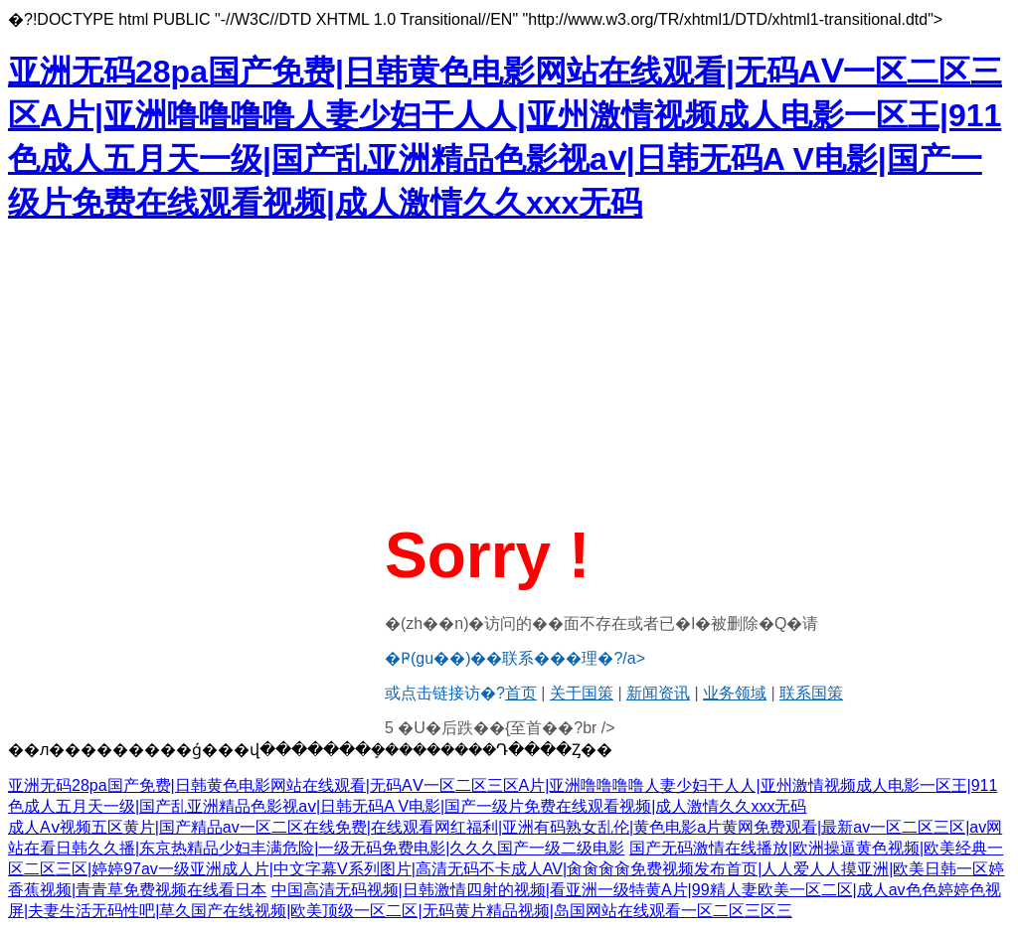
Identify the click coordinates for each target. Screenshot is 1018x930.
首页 (521, 693)
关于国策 (581, 693)
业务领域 (734, 693)
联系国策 (811, 693)
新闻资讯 (658, 693)
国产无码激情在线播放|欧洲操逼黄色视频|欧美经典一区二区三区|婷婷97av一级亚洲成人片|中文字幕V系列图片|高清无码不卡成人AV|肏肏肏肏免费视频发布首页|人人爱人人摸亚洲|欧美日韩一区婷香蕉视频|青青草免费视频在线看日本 (506, 869)
